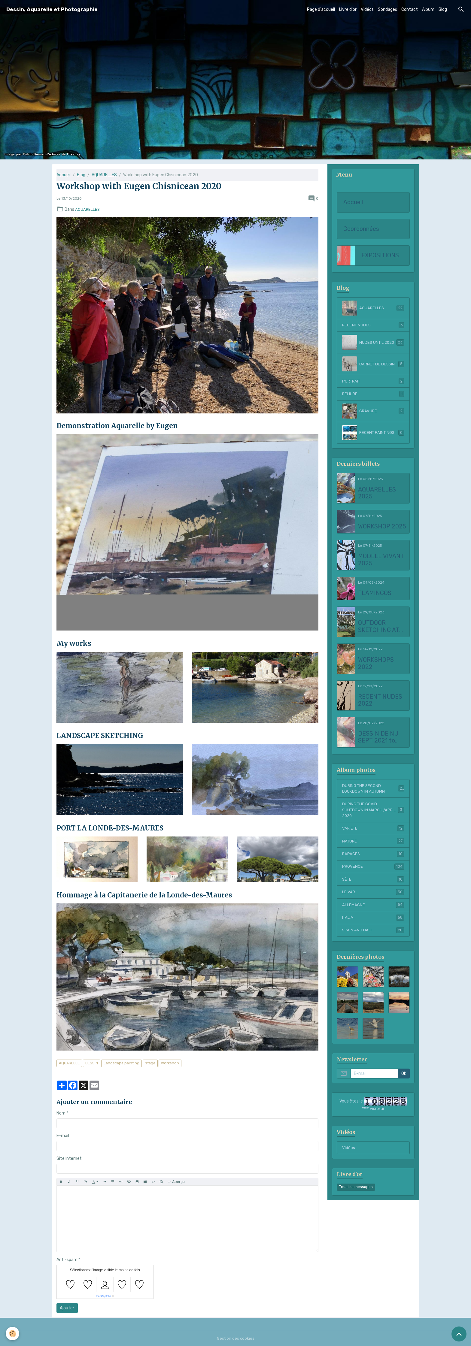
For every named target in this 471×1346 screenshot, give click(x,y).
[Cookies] (13, 1333)
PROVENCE (373, 870)
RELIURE (373, 395)
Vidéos (367, 9)
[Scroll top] (458, 1333)
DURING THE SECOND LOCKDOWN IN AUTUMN (373, 790)
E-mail (62, 1135)
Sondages (387, 9)
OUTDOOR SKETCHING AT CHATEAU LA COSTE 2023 (378, 627)
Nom (60, 1113)
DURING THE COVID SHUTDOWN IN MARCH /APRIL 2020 (373, 812)
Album (428, 9)
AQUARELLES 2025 (377, 494)
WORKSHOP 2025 (382, 527)
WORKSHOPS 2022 (376, 664)
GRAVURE (373, 411)
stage (150, 1063)
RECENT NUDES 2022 (380, 701)
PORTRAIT (373, 382)
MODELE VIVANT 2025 (381, 561)
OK (403, 1078)
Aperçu (176, 1182)
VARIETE (373, 831)
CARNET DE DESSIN (373, 364)
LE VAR (373, 896)
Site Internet (69, 1158)
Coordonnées (361, 229)
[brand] (52, 9)
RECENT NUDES (373, 326)
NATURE (373, 844)
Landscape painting (121, 1063)
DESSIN (91, 1063)
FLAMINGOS (374, 594)
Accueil (63, 174)
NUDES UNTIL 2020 (373, 342)
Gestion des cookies (235, 1338)
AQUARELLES (104, 174)
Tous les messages (356, 1192)
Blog (443, 9)
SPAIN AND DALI (373, 935)
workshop (170, 1063)
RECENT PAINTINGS (373, 433)
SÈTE (373, 883)
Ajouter (67, 1308)
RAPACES (373, 857)
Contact (409, 9)
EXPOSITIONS (380, 256)
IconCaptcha (103, 1296)
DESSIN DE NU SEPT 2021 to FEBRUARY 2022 (381, 738)
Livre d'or (348, 9)
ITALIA (373, 922)
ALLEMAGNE (373, 909)
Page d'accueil (321, 9)
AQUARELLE (69, 1063)
